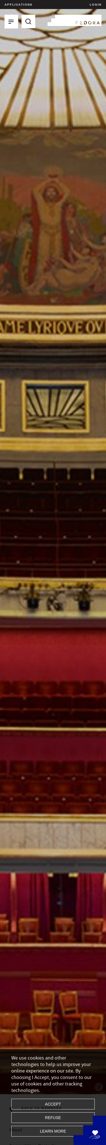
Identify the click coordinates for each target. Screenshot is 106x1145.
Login (94, 4)
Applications (18, 4)
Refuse (53, 1117)
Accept (53, 1104)
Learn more (53, 1131)
